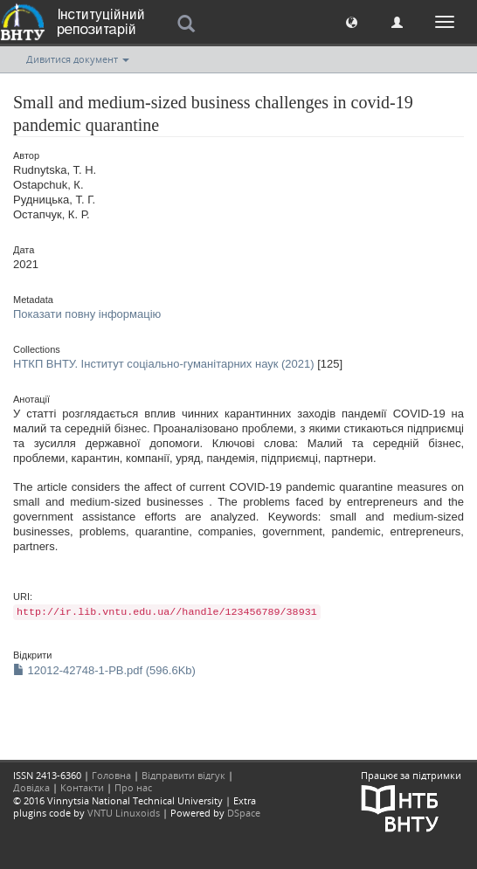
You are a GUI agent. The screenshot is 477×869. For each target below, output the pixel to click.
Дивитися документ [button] (77, 59)
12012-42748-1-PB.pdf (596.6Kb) (104, 670)
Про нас (133, 787)
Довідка (31, 787)
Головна (111, 775)
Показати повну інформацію (87, 314)
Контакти (82, 787)
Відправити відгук (183, 775)
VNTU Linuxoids (123, 812)
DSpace (243, 812)
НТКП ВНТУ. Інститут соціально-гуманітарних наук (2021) (164, 363)
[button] (351, 21)
